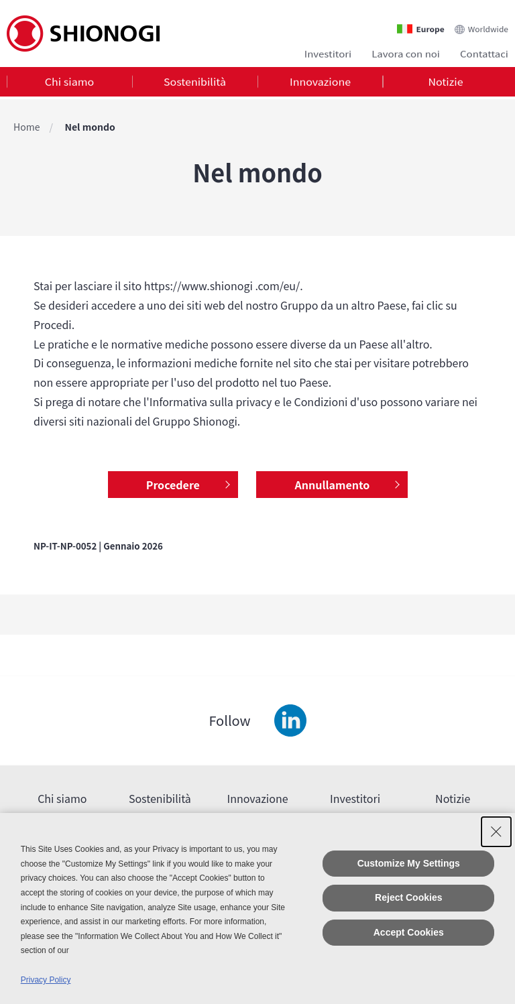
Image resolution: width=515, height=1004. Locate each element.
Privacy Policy (46, 980)
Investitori (327, 52)
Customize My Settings (408, 863)
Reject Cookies (408, 897)
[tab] (69, 83)
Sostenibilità (195, 83)
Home (26, 126)
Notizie (445, 83)
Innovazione (320, 83)
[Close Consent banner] (496, 831)
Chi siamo (69, 83)
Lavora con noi (405, 52)
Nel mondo (90, 126)
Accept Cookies (409, 932)
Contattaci (484, 52)
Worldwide (488, 24)
